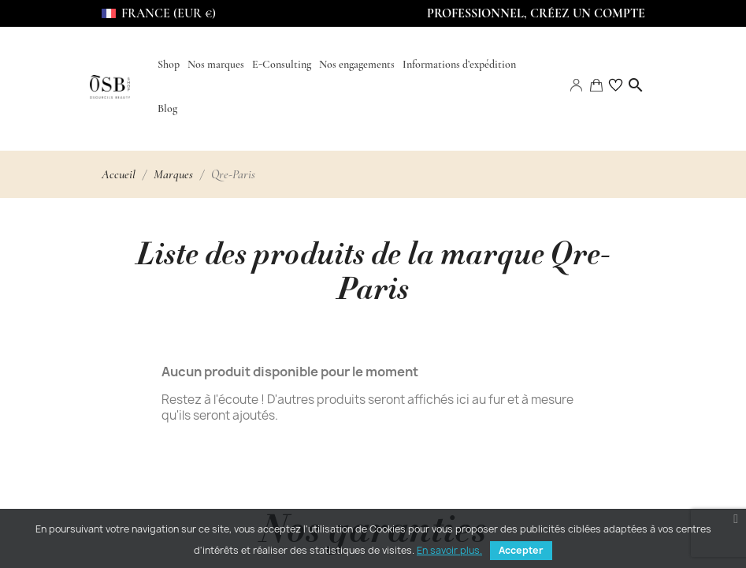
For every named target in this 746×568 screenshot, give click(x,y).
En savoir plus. (449, 550)
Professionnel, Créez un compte (536, 13)
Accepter (521, 550)
